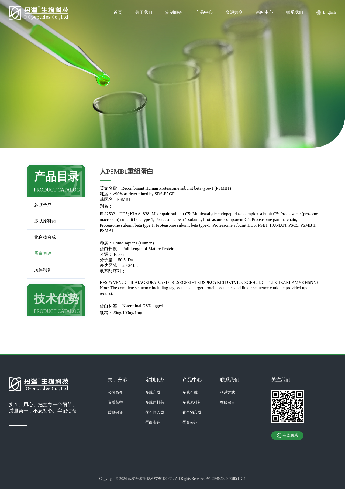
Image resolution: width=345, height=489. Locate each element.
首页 (117, 12)
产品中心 (204, 12)
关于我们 (143, 12)
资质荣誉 (115, 403)
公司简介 (115, 393)
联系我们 (294, 12)
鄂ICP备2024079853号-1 (226, 479)
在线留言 (227, 403)
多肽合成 (42, 205)
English (329, 12)
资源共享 (234, 12)
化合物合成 (45, 237)
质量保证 (115, 413)
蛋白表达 (42, 253)
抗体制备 (42, 270)
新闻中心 (264, 12)
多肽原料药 (45, 221)
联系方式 (227, 393)
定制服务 (173, 12)
